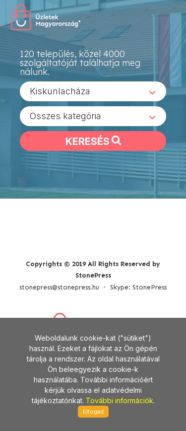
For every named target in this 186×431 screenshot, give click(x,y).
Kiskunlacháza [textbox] (60, 91)
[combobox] (93, 91)
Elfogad (93, 411)
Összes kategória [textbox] (65, 116)
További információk (119, 400)
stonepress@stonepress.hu (59, 287)
